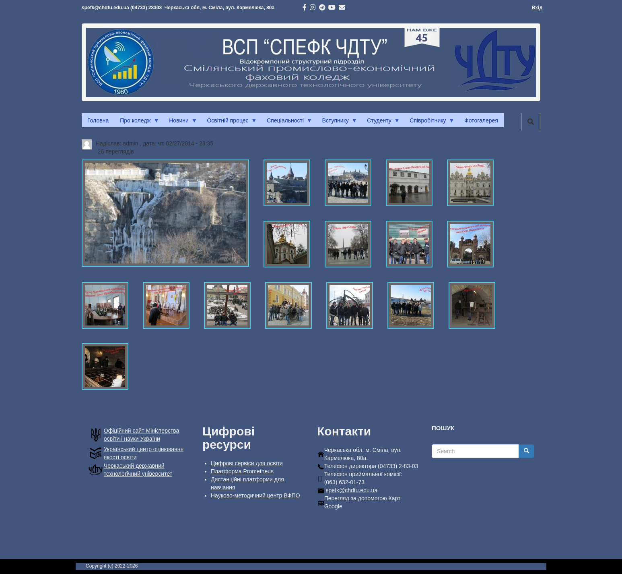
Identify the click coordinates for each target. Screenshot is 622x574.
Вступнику (337, 122)
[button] (165, 213)
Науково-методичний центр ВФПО (255, 495)
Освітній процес (229, 122)
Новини (180, 122)
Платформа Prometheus (242, 471)
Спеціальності (286, 122)
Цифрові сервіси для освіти (247, 463)
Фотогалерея (481, 120)
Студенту (380, 122)
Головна (98, 120)
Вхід (537, 7)
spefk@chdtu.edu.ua (352, 490)
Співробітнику (429, 122)
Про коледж (136, 122)
